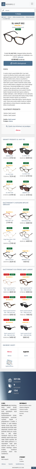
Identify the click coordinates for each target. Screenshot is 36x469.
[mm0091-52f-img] (26, 188)
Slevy (20, 415)
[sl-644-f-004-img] (9, 188)
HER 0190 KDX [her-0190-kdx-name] (9, 259)
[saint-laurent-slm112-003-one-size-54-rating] (9, 277)
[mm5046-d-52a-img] (26, 255)
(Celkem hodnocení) (18, 27)
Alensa (11, 121)
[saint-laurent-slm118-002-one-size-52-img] (26, 282)
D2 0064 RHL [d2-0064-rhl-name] (26, 239)
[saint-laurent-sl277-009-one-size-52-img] (9, 327)
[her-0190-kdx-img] (9, 255)
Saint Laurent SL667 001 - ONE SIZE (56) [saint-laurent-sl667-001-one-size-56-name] (26, 334)
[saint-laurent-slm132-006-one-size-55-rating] (9, 300)
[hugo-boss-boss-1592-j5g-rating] (9, 231)
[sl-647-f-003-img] (9, 170)
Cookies (21, 461)
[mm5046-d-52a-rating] (26, 251)
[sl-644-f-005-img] (26, 170)
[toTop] (33, 468)
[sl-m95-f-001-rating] (26, 147)
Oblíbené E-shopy (9, 345)
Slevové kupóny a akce (25, 405)
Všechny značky (23, 409)
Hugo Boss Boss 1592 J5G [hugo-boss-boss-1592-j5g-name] (9, 240)
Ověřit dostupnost (18, 63)
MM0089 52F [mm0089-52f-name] (9, 156)
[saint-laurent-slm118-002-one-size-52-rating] (26, 277)
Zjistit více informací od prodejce (18, 129)
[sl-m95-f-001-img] (26, 151)
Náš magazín (4, 459)
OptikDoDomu (20, 464)
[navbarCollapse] (32, 4)
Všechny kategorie (24, 407)
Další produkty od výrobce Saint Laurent (18, 269)
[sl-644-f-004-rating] (9, 184)
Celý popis (20, 57)
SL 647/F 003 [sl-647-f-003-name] (9, 174)
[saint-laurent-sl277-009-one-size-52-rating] (9, 322)
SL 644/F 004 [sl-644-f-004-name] (9, 192)
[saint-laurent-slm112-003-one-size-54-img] (9, 282)
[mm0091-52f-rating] (26, 184)
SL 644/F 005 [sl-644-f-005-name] (26, 174)
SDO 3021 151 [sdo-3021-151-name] (9, 220)
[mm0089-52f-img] (9, 151)
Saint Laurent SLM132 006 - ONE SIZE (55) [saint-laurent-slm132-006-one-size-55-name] (9, 311)
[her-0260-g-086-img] (26, 216)
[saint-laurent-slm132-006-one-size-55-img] (9, 305)
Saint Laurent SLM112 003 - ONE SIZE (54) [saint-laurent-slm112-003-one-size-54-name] (9, 289)
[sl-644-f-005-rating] (26, 166)
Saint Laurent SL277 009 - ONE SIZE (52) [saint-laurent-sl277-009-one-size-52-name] (9, 334)
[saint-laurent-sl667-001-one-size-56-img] (26, 327)
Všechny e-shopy (23, 411)
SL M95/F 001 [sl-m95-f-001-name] (26, 156)
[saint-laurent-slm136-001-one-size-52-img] (26, 305)
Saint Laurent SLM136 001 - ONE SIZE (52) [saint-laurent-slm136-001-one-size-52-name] (26, 311)
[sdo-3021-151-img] (9, 216)
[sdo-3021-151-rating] (9, 212)
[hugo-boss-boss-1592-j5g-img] (9, 235)
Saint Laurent (11, 119)
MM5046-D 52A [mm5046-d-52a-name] (26, 259)
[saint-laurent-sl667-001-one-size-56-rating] (26, 322)
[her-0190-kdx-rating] (9, 251)
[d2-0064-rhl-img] (26, 235)
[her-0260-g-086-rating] (26, 212)
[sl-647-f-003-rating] (9, 166)
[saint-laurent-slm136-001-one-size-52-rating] (26, 300)
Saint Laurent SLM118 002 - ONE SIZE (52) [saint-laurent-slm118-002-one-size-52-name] (26, 289)
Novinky (21, 413)
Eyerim (11, 464)
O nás (20, 459)
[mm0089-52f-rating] (9, 147)
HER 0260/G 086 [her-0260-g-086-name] (26, 220)
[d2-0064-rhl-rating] (26, 231)
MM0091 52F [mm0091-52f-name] (26, 192)
